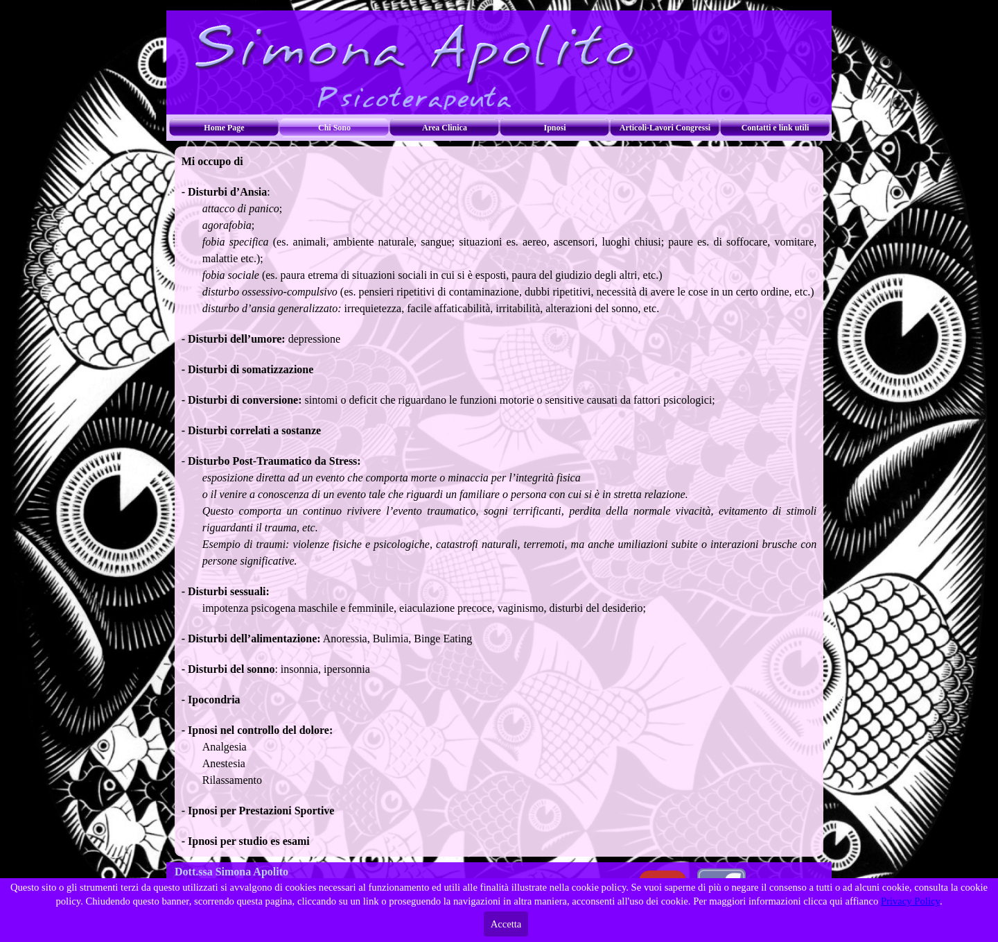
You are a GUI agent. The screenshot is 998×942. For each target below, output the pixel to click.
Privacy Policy (910, 901)
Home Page (224, 127)
